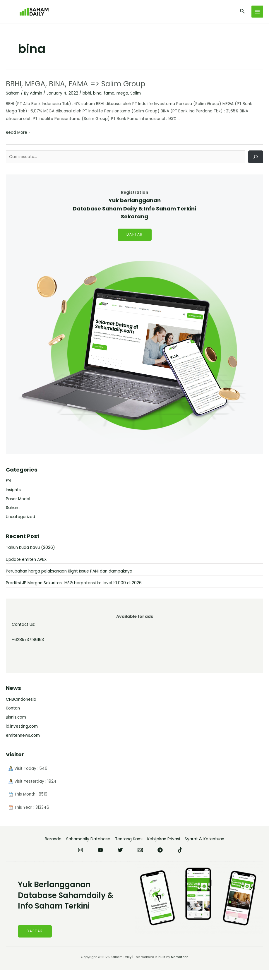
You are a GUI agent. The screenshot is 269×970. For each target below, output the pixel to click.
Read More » (18, 132)
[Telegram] (160, 850)
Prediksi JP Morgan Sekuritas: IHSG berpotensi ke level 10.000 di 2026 (74, 583)
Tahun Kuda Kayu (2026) (30, 547)
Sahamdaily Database (88, 839)
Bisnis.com (16, 717)
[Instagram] (80, 850)
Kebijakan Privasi (163, 839)
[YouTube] (100, 850)
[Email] (140, 850)
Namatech (180, 957)
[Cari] (255, 156)
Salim (135, 93)
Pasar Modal (18, 499)
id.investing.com (22, 726)
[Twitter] (120, 850)
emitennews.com (23, 735)
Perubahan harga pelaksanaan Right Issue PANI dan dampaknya (69, 571)
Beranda (53, 839)
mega (122, 93)
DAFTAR (134, 234)
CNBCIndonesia (21, 699)
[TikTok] (180, 850)
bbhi (87, 93)
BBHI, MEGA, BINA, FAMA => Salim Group (77, 84)
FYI (8, 481)
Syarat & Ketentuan (204, 839)
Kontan (13, 708)
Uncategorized (20, 517)
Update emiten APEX (26, 559)
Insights (13, 490)
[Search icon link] (242, 12)
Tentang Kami (129, 839)
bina (97, 93)
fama (109, 93)
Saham (13, 93)
